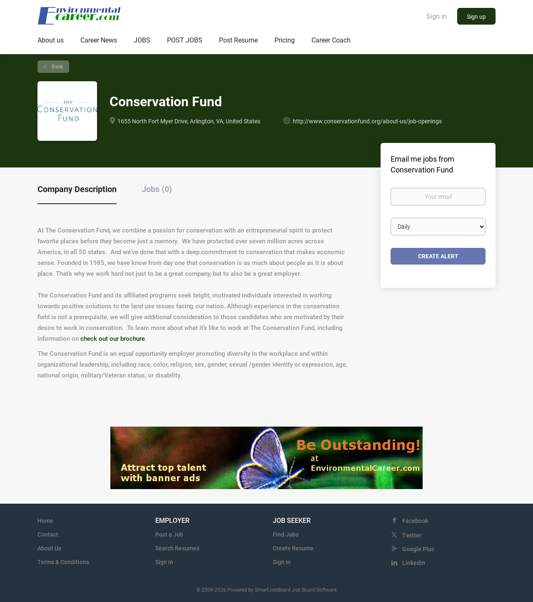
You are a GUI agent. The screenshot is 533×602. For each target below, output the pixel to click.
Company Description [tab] (77, 189)
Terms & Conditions (63, 562)
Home (45, 520)
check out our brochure (112, 338)
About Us (49, 548)
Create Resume (293, 548)
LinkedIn (413, 563)
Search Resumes (177, 548)
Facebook (415, 520)
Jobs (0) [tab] (157, 189)
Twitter (411, 535)
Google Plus (418, 549)
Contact (47, 534)
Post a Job (169, 534)
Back (56, 67)
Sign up (476, 16)
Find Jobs (286, 534)
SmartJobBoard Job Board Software (295, 590)
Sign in (436, 16)
